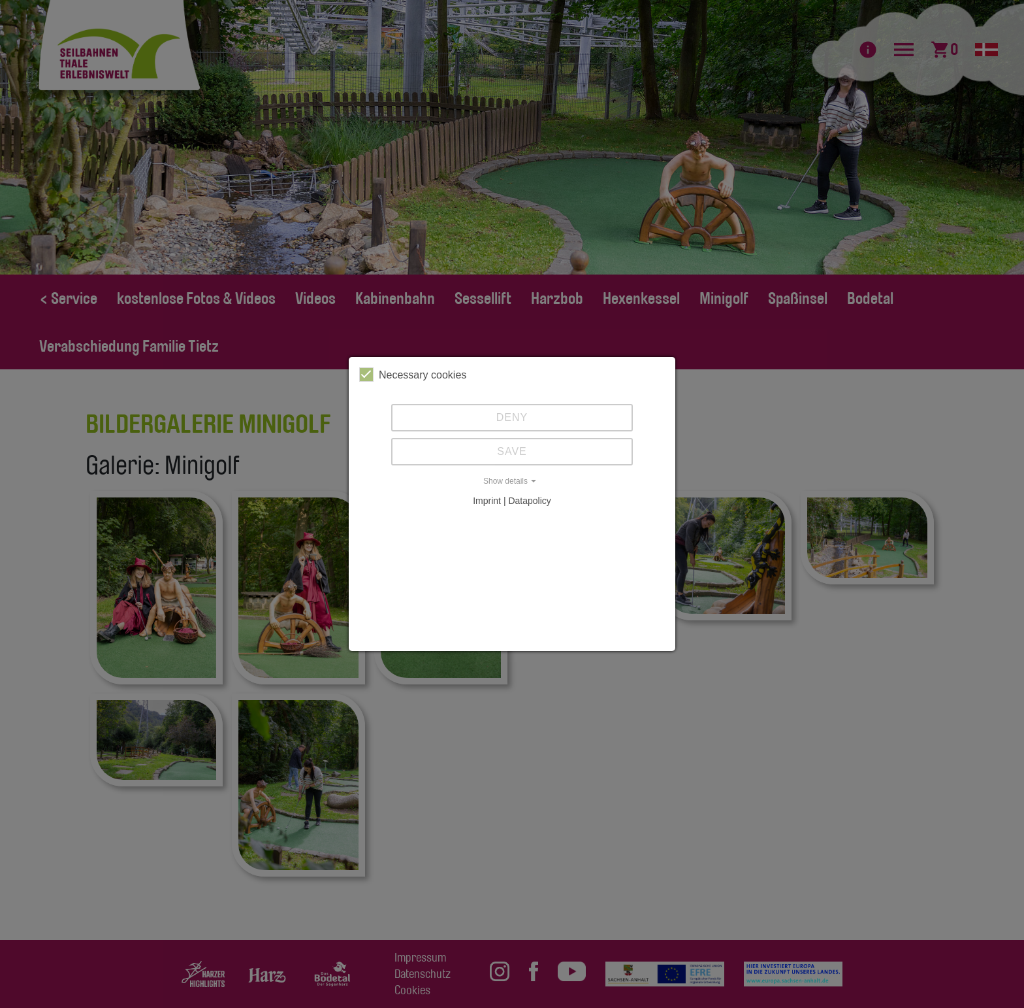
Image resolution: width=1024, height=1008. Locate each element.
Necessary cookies (412, 374)
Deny (512, 417)
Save (512, 451)
